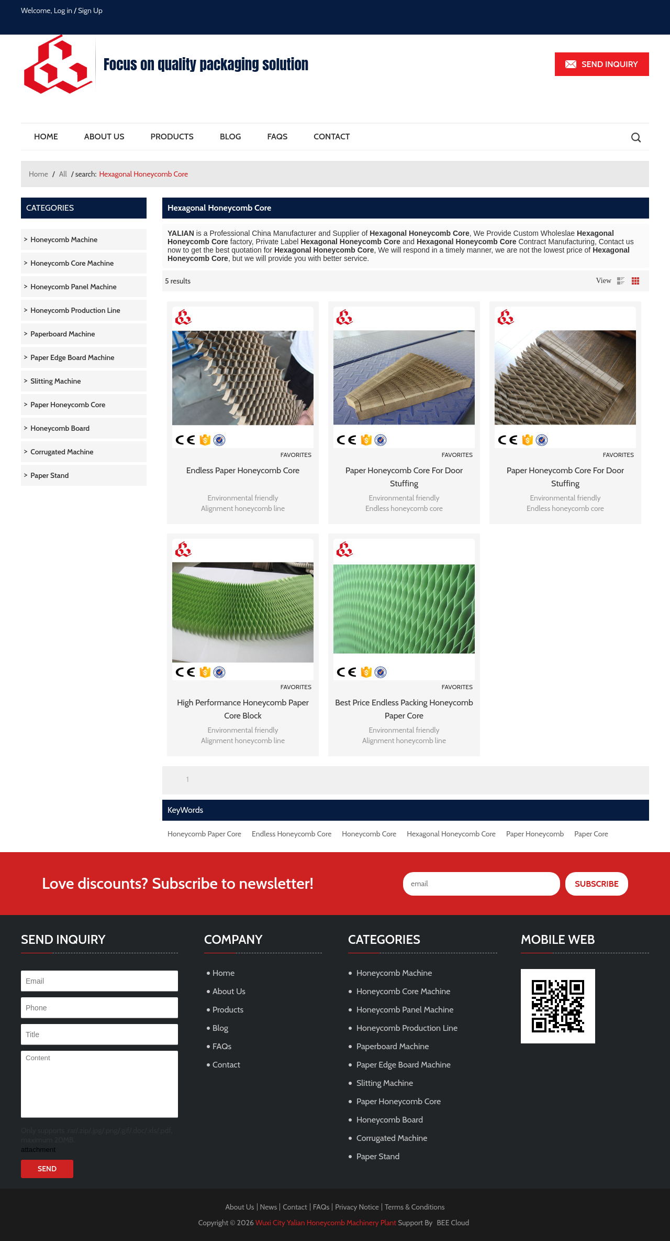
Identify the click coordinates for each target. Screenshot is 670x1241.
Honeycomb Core (369, 834)
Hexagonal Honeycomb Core (451, 834)
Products (172, 136)
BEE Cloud (453, 1222)
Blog (230, 136)
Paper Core (591, 834)
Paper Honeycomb (535, 834)
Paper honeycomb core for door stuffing (404, 476)
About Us (104, 136)
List (621, 281)
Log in (63, 10)
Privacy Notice (357, 1207)
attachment (38, 1149)
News (268, 1207)
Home (46, 136)
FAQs (277, 136)
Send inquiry (610, 64)
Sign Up (90, 10)
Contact (332, 136)
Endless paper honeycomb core (242, 470)
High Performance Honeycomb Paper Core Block (243, 709)
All (63, 174)
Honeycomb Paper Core (204, 834)
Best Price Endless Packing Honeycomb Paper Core (404, 709)
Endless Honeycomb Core (291, 834)
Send (47, 1168)
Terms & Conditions (415, 1207)
